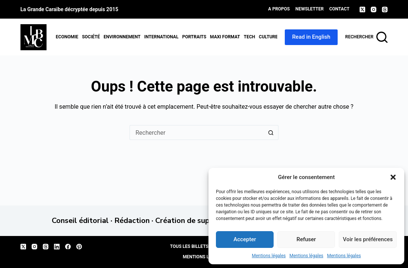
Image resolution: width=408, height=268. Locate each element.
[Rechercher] (366, 37)
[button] (393, 177)
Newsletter (310, 9)
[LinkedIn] (57, 246)
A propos (279, 9)
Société (91, 36)
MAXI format (225, 36)
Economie (67, 36)
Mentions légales (269, 255)
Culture (268, 36)
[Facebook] (68, 246)
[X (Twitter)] (362, 9)
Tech (249, 36)
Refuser (306, 239)
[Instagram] (373, 9)
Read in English (311, 37)
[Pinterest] (79, 246)
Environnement (121, 36)
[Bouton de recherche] (271, 132)
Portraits (194, 36)
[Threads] (385, 9)
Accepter (244, 239)
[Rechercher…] (197, 132)
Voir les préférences (368, 239)
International (161, 36)
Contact (339, 9)
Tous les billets (189, 246)
